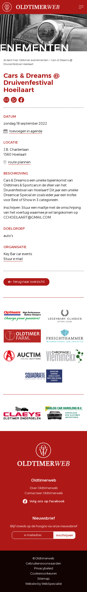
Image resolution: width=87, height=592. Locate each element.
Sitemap (43, 578)
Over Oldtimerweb (44, 488)
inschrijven (64, 535)
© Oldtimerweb (43, 558)
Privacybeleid (43, 568)
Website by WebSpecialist (43, 583)
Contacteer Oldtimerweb (44, 493)
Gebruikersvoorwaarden (43, 563)
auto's (8, 236)
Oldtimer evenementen (33, 60)
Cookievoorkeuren (43, 573)
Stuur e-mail (13, 259)
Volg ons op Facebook (46, 501)
